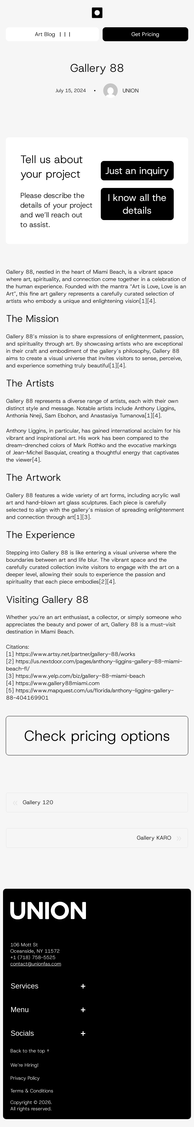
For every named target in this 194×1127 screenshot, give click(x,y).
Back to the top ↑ (29, 1051)
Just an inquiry (137, 170)
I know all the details (137, 204)
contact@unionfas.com (35, 964)
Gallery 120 (38, 802)
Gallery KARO (154, 837)
